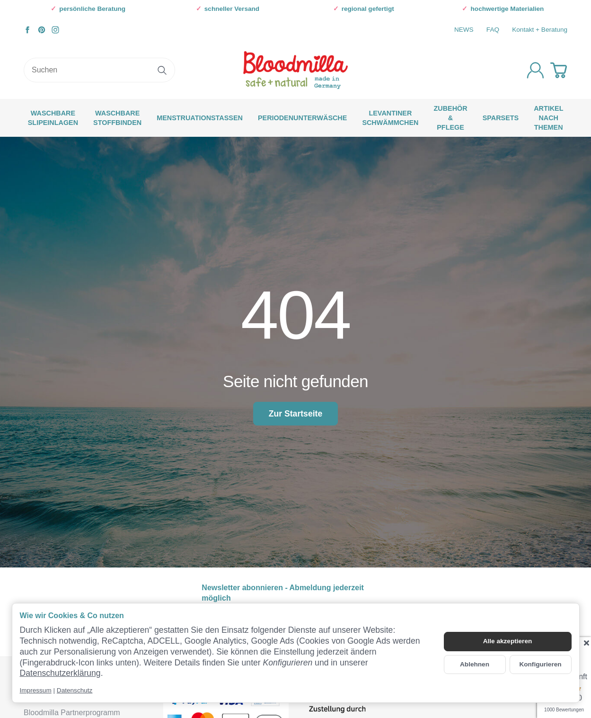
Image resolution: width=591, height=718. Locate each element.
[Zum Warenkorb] (558, 70)
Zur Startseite (295, 413)
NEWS (464, 29)
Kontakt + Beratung (539, 29)
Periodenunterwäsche (302, 118)
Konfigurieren (540, 664)
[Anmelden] (535, 70)
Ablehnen (474, 664)
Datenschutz (75, 690)
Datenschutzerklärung (60, 673)
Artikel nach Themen (548, 118)
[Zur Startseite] (295, 70)
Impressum (36, 690)
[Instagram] (55, 30)
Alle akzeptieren (507, 641)
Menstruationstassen (200, 118)
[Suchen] (99, 70)
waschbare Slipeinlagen (53, 117)
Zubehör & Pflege (450, 118)
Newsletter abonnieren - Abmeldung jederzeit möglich (283, 593)
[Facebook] (27, 30)
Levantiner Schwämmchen (390, 117)
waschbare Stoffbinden (117, 117)
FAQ (492, 29)
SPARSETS (501, 118)
